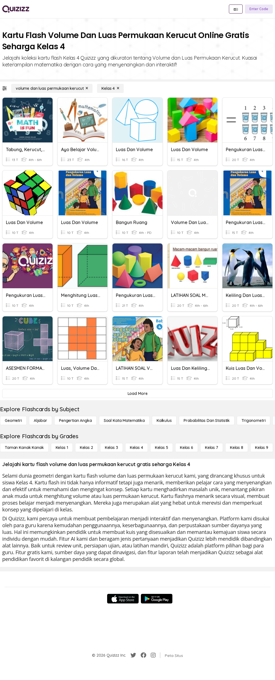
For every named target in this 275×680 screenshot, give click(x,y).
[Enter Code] (259, 9)
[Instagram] (153, 655)
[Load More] (137, 393)
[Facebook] (143, 655)
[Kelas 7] (211, 447)
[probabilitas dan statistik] (207, 420)
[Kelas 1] (62, 447)
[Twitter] (133, 655)
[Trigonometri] (253, 420)
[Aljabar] (40, 420)
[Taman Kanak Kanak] (24, 447)
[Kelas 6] (186, 447)
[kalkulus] (164, 420)
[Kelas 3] (111, 447)
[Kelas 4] (110, 88)
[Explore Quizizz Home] (15, 9)
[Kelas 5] (161, 447)
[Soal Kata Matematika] (124, 420)
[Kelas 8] (236, 447)
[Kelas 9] (261, 447)
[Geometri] (13, 420)
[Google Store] (156, 598)
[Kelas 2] (86, 447)
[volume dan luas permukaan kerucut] (52, 88)
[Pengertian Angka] (75, 420)
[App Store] (123, 598)
